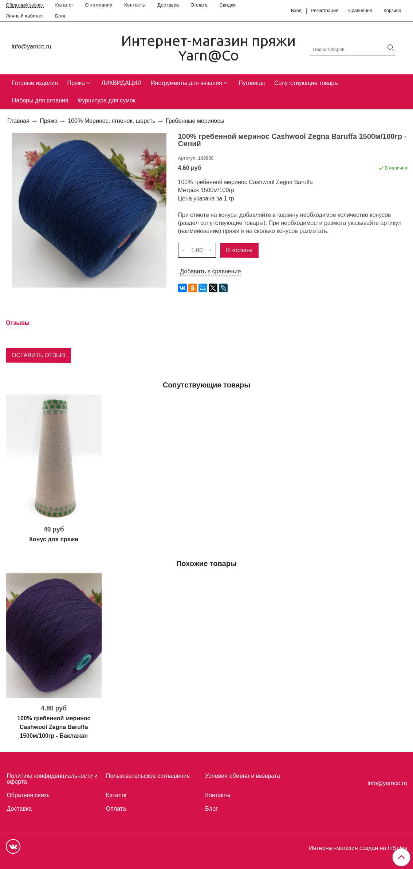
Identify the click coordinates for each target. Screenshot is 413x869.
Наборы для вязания (40, 100)
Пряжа (75, 83)
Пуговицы (252, 83)
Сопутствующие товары (306, 83)
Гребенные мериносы (195, 121)
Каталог (64, 5)
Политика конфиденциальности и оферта (52, 779)
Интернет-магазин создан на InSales (358, 848)
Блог (60, 16)
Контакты (135, 5)
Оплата (199, 5)
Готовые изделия (35, 83)
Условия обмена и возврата (242, 776)
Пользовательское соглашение (148, 776)
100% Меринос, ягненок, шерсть (111, 121)
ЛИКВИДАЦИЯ (122, 83)
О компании (99, 5)
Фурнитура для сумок (106, 100)
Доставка (168, 5)
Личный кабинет (24, 16)
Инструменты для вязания (186, 83)
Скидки (227, 5)
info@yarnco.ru (31, 46)
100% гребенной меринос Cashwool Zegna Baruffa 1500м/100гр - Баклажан (53, 727)
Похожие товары (206, 564)
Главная (18, 121)
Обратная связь (28, 795)
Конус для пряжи (53, 539)
